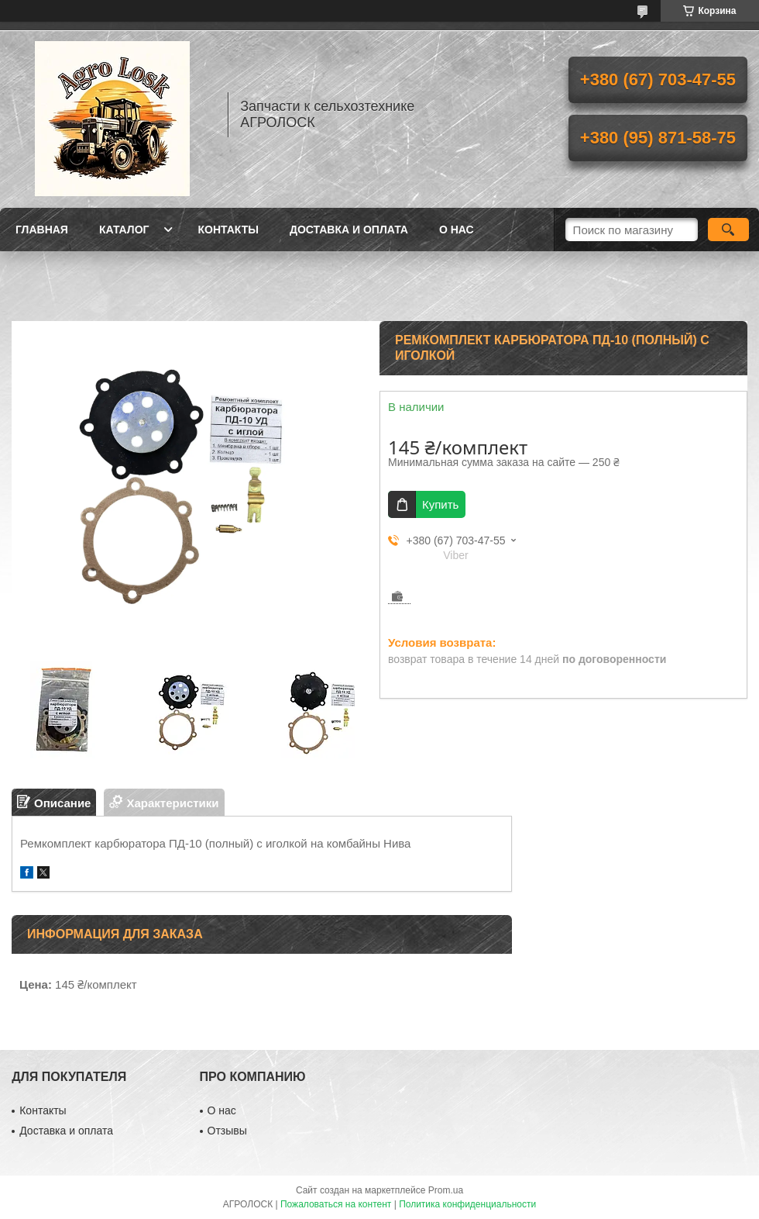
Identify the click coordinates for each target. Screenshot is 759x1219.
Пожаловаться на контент (335, 1204)
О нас (456, 229)
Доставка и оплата (349, 229)
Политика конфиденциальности (467, 1204)
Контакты (227, 229)
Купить (440, 504)
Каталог (124, 229)
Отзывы (227, 1130)
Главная (41, 229)
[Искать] (728, 229)
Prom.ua (445, 1190)
